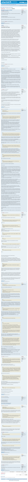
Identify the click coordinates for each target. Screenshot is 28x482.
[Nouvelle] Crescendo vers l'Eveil (7, 7)
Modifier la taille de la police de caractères (26, 4)
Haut (26, 66)
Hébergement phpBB (17, 480)
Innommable (2, 65)
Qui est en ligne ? (3, 476)
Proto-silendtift (12, 4)
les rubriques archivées (8, 4)
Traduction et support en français (12, 480)
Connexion (26, 5)
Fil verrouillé (3, 8)
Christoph (6, 21)
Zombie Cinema (2, 23)
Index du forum (3, 4)
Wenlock (3, 405)
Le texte (2, 25)
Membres (23, 5)
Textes (15, 4)
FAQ (20, 5)
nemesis (3, 396)
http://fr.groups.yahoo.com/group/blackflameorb (6, 403)
